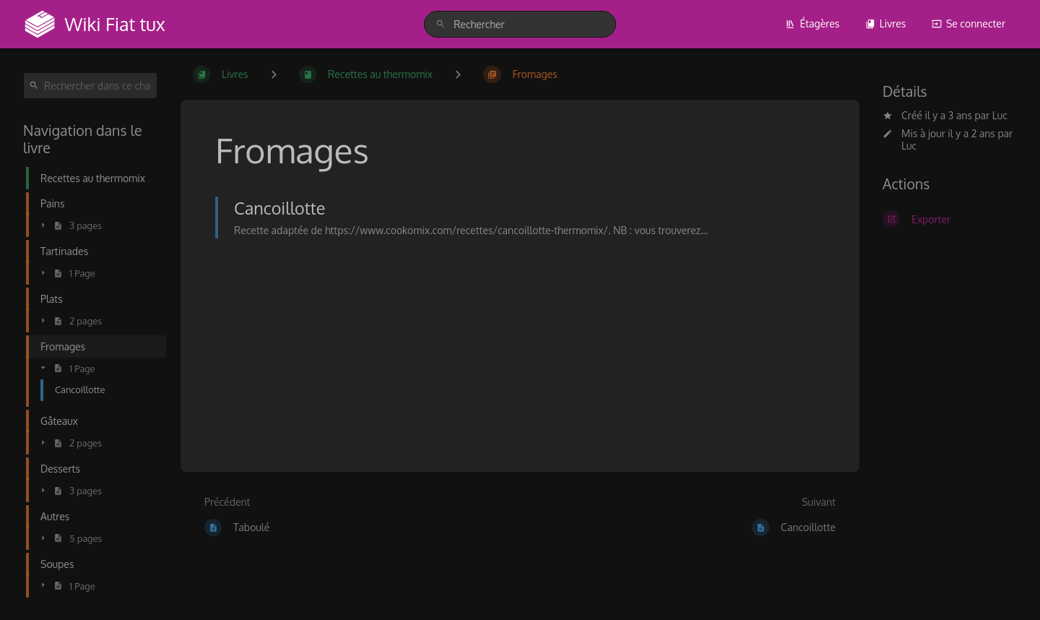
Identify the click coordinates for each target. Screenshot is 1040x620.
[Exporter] (949, 219)
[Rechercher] (441, 24)
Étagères (812, 23)
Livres (885, 23)
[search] (520, 24)
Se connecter (968, 23)
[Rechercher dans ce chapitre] (90, 85)
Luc (1000, 115)
